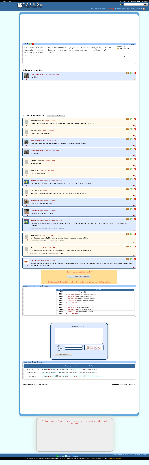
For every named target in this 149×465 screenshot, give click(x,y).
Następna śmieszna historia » (123, 389)
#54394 (94, 377)
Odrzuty (111, 9)
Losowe (118, 9)
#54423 (88, 374)
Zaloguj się (145, 1)
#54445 (69, 374)
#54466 (62, 374)
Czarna (33, 262)
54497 (61, 294)
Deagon (33, 212)
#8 (46, 230)
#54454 (94, 374)
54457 (61, 300)
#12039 (47, 381)
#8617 (81, 381)
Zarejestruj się (135, 1)
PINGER (75, 462)
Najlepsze (103, 9)
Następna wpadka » (127, 58)
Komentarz (78, 328)
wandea (33, 202)
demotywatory (57, 463)
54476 (61, 302)
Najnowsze (95, 9)
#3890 (57, 381)
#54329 (69, 377)
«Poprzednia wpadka (31, 58)
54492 (61, 312)
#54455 (82, 374)
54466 (61, 305)
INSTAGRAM (60, 462)
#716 (94, 381)
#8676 (74, 381)
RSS (145, 9)
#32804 (100, 381)
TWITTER (68, 462)
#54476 (76, 374)
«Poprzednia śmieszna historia (35, 389)
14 (123, 48)
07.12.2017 (127, 44)
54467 (61, 297)
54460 (61, 307)
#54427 (54, 374)
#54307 (54, 378)
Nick (58, 351)
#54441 (76, 377)
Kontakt (139, 9)
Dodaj (133, 9)
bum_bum (34, 142)
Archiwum (126, 9)
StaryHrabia (35, 76)
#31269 (88, 381)
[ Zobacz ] (61, 230)
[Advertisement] (8, 232)
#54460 (46, 374)
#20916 (65, 381)
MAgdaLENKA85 (36, 182)
